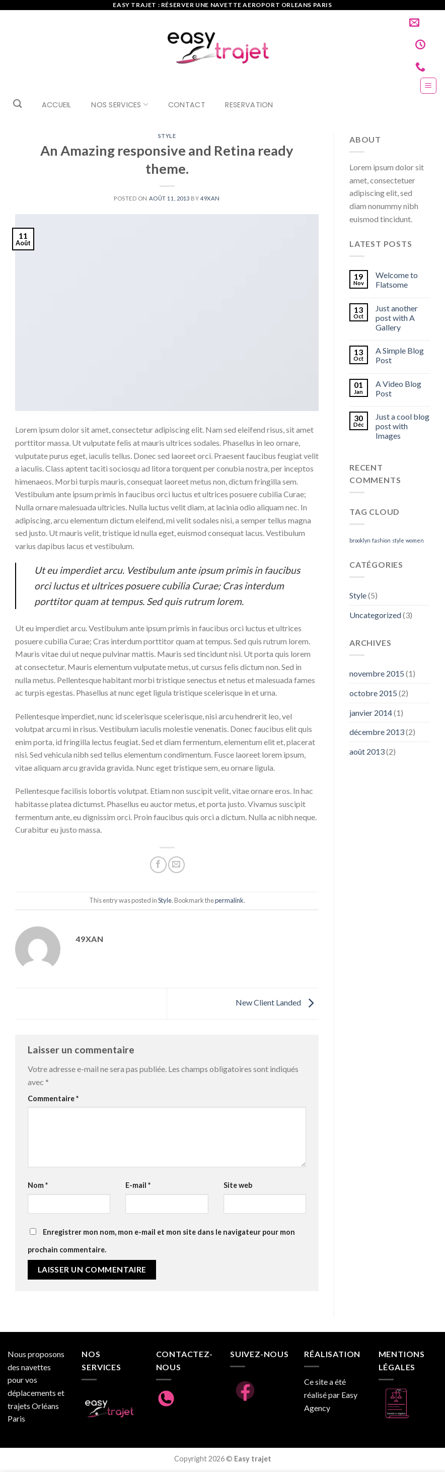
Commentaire (53, 1098)
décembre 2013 (376, 732)
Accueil (56, 105)
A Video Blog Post (398, 388)
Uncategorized (375, 615)
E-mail (138, 1185)
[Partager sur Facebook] (158, 864)
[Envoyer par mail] (176, 864)
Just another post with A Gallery (397, 317)
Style (167, 135)
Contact (186, 105)
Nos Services (119, 104)
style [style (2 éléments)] (398, 540)
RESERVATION (249, 105)
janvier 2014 (370, 712)
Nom (38, 1185)
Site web (238, 1185)
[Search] (17, 104)
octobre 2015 (373, 693)
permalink (229, 900)
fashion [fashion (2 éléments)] (381, 540)
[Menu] (428, 86)
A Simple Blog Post (400, 355)
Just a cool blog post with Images (402, 426)
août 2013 (367, 751)
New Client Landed (277, 1003)
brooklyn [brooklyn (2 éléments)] (359, 540)
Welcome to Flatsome (397, 279)
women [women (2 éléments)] (415, 540)
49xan (210, 198)
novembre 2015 (376, 673)
